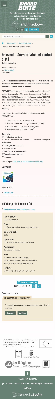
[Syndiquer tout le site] (3, 383)
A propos (9, 383)
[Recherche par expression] (24, 36)
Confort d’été (8, 193)
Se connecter (48, 383)
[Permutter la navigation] (4, 4)
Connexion (10, 313)
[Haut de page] (27, 373)
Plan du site (25, 383)
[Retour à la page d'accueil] (3, 43)
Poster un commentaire (27, 282)
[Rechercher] (47, 36)
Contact (16, 383)
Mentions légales (36, 383)
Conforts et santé (25, 43)
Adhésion (34, 29)
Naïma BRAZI (9, 70)
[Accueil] (27, 6)
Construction (11, 43)
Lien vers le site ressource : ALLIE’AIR (28, 162)
